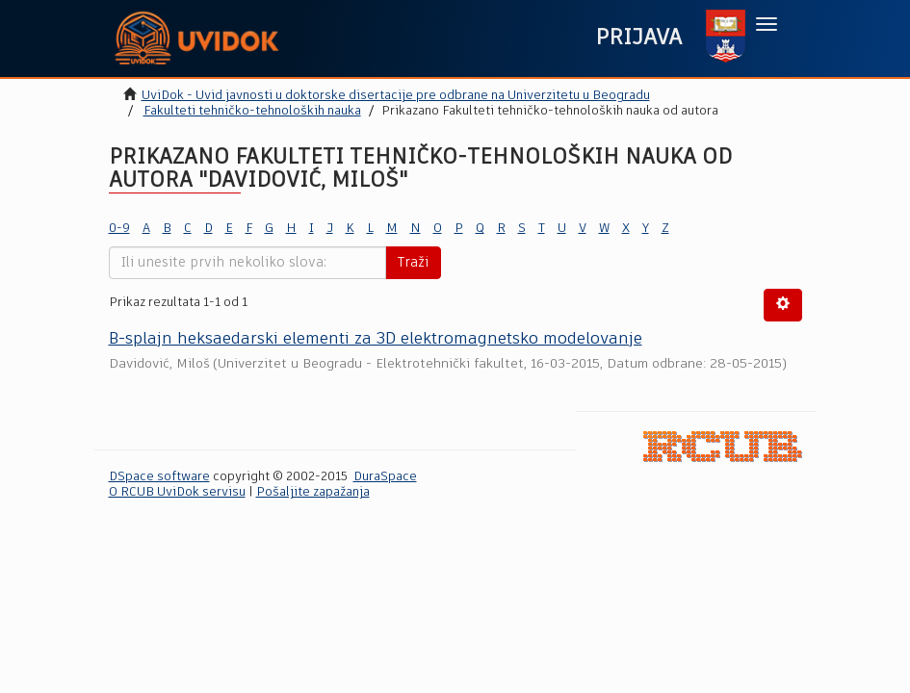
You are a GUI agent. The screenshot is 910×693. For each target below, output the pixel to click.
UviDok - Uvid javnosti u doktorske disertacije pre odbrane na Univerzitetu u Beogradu (396, 96)
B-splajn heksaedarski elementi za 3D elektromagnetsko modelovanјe (375, 339)
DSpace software (159, 477)
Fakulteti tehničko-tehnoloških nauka (252, 111)
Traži (413, 263)
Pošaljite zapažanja (313, 492)
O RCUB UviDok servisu (177, 492)
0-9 (119, 228)
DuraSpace (385, 477)
